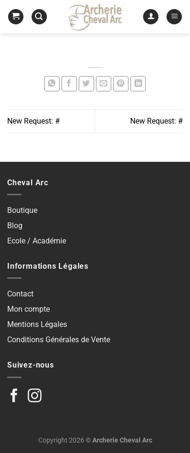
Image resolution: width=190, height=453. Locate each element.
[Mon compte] (150, 17)
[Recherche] (39, 17)
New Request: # (33, 121)
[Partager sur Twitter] (86, 84)
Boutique (22, 210)
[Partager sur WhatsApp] (52, 84)
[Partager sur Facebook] (69, 84)
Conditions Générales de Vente (58, 339)
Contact (20, 293)
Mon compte (28, 309)
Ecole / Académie (36, 240)
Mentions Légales (37, 324)
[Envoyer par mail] (104, 84)
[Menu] (174, 17)
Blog (14, 225)
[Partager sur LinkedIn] (138, 84)
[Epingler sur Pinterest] (121, 84)
